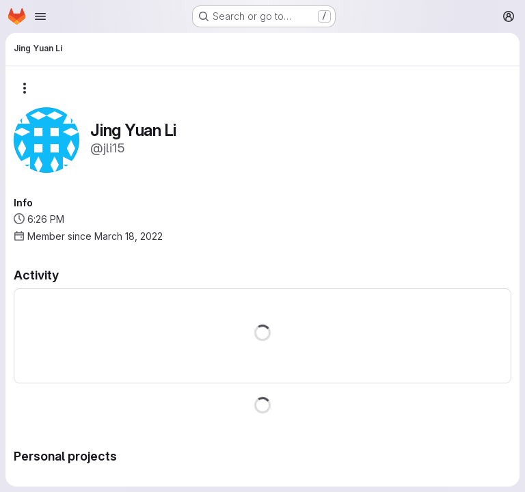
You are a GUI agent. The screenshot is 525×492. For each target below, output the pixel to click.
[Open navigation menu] (40, 16)
